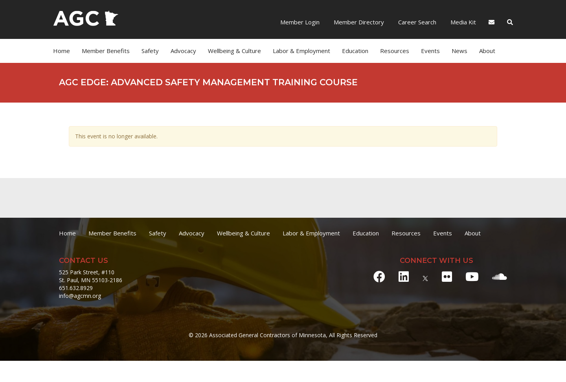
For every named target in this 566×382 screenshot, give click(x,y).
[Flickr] (447, 276)
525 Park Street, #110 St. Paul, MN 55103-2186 (90, 276)
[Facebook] (379, 276)
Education (355, 51)
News (459, 51)
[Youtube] (472, 276)
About (487, 51)
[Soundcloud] (499, 276)
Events (430, 51)
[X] (425, 276)
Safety (150, 51)
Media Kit (462, 22)
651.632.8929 (76, 288)
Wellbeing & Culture (234, 51)
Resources (394, 51)
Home (61, 51)
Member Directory (358, 22)
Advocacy (183, 51)
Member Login (300, 22)
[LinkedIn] (404, 276)
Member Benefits (106, 51)
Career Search (416, 22)
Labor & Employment (301, 51)
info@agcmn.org (80, 295)
